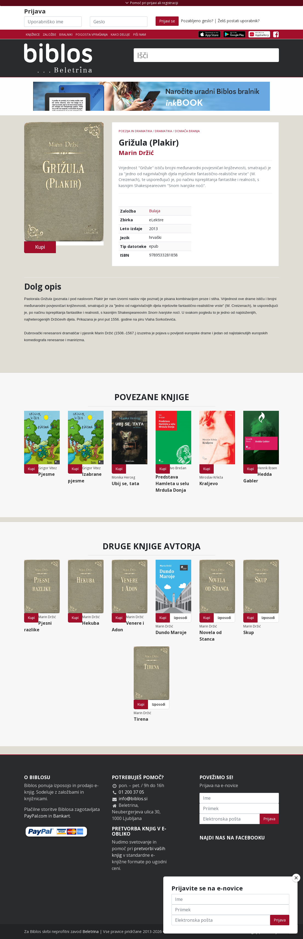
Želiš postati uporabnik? (238, 20)
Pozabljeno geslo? (197, 20)
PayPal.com (35, 816)
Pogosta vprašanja (92, 34)
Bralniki (66, 34)
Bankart (61, 816)
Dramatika (163, 131)
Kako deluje (120, 34)
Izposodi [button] (180, 617)
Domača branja (187, 131)
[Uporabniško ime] (53, 21)
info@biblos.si (133, 799)
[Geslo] (118, 21)
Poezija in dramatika (135, 131)
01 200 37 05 (131, 792)
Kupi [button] (40, 247)
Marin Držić (136, 152)
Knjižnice (33, 34)
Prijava (269, 818)
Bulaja (154, 210)
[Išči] (206, 55)
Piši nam (139, 34)
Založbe (49, 34)
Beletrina (90, 931)
